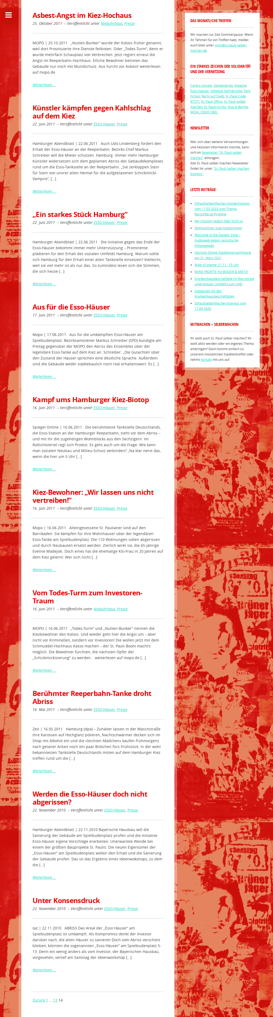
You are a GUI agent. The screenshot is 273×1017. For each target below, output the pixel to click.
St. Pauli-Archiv (215, 107)
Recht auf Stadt (213, 96)
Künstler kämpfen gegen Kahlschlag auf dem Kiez (92, 112)
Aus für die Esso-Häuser (71, 307)
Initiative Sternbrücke (226, 91)
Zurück (39, 1000)
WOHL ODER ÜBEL (204, 112)
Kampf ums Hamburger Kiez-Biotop (91, 399)
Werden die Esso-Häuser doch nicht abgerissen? (90, 798)
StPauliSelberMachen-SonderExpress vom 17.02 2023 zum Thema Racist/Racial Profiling (222, 208)
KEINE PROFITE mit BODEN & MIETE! (221, 272)
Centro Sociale (201, 85)
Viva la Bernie (238, 107)
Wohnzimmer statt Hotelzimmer (218, 228)
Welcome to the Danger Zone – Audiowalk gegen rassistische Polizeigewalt (217, 240)
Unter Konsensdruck (66, 900)
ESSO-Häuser (104, 123)
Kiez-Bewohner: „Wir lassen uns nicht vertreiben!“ (93, 496)
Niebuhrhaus (111, 23)
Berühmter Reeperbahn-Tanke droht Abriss (92, 697)
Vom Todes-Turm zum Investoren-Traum (87, 597)
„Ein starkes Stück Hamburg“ (80, 214)
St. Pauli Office (211, 101)
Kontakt (206, 359)
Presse (129, 23)
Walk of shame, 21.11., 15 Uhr (217, 265)
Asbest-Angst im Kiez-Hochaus (82, 15)
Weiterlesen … (44, 84)
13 (55, 1000)
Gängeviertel (223, 85)
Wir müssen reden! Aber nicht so (219, 221)
